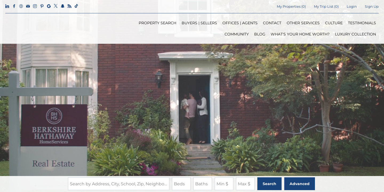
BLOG (259, 34)
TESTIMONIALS (362, 23)
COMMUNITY (237, 34)
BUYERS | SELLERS (199, 23)
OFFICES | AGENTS (240, 23)
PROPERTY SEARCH (157, 23)
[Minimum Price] (224, 183)
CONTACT (272, 23)
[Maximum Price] (245, 183)
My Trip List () (326, 6)
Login (352, 6)
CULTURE (334, 23)
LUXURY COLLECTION (355, 34)
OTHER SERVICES (303, 23)
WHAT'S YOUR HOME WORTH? (300, 34)
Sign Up (372, 6)
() (291, 6)
